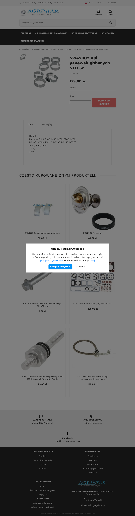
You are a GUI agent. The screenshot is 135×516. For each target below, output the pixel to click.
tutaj (92, 260)
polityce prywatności (51, 260)
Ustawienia (79, 266)
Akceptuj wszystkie (60, 266)
